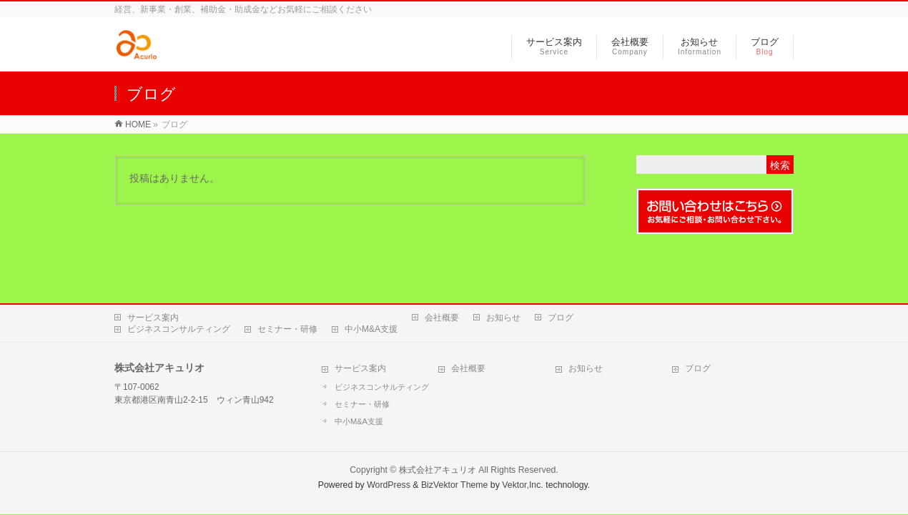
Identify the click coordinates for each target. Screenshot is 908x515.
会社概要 (442, 318)
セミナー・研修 (287, 329)
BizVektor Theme (454, 485)
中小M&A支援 (371, 329)
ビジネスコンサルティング (178, 329)
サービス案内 (153, 318)
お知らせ (503, 318)
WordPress (388, 485)
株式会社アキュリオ (437, 470)
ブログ (560, 318)
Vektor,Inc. (522, 485)
